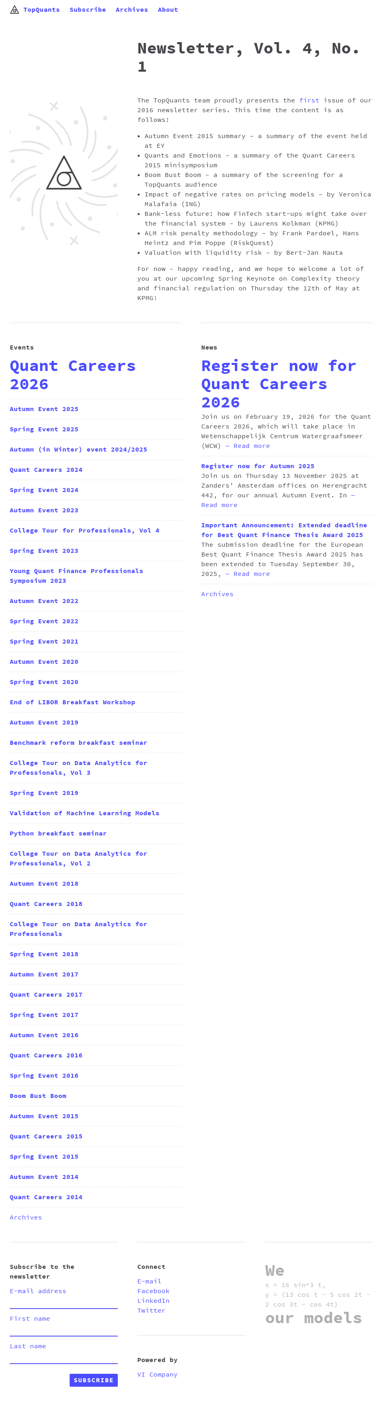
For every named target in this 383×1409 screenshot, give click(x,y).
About (168, 9)
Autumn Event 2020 (44, 661)
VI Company (157, 1374)
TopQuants (35, 10)
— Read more (248, 445)
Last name (28, 1346)
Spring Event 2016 (44, 1075)
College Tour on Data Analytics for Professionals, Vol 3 (78, 768)
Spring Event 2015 (44, 1156)
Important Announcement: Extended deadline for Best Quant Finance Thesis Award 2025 (284, 530)
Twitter (151, 1310)
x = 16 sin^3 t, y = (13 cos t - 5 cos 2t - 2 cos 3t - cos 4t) (317, 1295)
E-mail (149, 1281)
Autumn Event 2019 (44, 722)
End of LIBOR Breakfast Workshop (72, 702)
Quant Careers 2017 (46, 994)
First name (30, 1318)
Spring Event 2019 (44, 793)
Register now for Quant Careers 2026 (279, 384)
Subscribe (88, 9)
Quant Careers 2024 (46, 469)
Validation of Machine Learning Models (85, 813)
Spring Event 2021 (44, 641)
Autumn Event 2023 (44, 510)
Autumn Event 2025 (44, 409)
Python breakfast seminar (58, 833)
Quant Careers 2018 (46, 904)
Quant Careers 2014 (46, 1197)
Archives (132, 9)
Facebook (153, 1291)
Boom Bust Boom (38, 1095)
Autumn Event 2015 (44, 1116)
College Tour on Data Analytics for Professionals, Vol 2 (78, 858)
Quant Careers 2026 (73, 375)
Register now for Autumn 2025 (258, 466)
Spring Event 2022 (44, 621)
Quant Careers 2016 (46, 1055)
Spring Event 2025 (44, 429)
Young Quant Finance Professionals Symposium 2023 (76, 576)
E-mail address (38, 1291)
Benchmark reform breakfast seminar (78, 742)
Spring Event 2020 (44, 682)
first (309, 100)
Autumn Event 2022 (44, 601)
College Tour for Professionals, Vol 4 (85, 530)
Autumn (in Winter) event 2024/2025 (78, 449)
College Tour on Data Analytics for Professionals (78, 929)
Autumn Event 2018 (44, 883)
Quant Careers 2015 (46, 1136)
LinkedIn (153, 1300)
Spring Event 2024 (44, 490)
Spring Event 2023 (44, 550)
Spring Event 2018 (44, 954)
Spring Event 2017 (44, 1014)
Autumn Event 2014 (44, 1176)
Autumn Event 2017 (44, 974)
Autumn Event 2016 (44, 1035)
